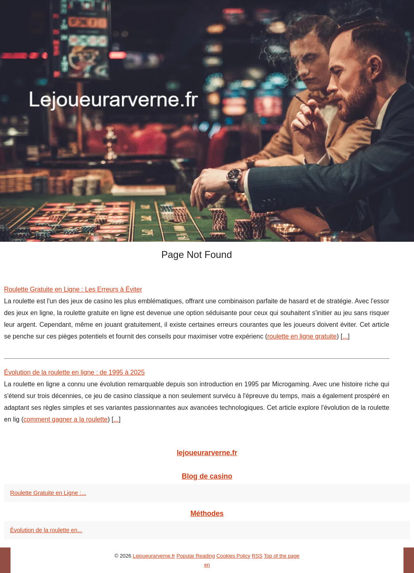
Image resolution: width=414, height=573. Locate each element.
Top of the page (281, 556)
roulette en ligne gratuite (302, 336)
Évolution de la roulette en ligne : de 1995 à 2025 (74, 372)
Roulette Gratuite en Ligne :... (48, 493)
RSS (257, 556)
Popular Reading (195, 556)
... (345, 336)
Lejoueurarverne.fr (154, 556)
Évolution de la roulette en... (46, 530)
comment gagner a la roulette (65, 419)
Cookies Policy (233, 556)
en (207, 565)
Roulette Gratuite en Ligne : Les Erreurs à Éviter (73, 289)
